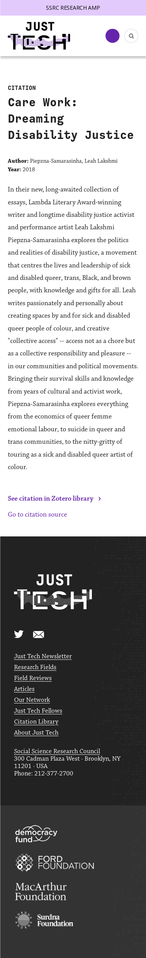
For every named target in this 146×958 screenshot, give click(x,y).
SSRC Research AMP (73, 7)
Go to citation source (37, 514)
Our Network (32, 700)
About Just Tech (36, 733)
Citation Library (36, 722)
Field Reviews (33, 678)
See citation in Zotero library (50, 498)
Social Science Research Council (57, 751)
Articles (24, 689)
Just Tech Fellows (38, 711)
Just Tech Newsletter (43, 656)
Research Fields (35, 667)
